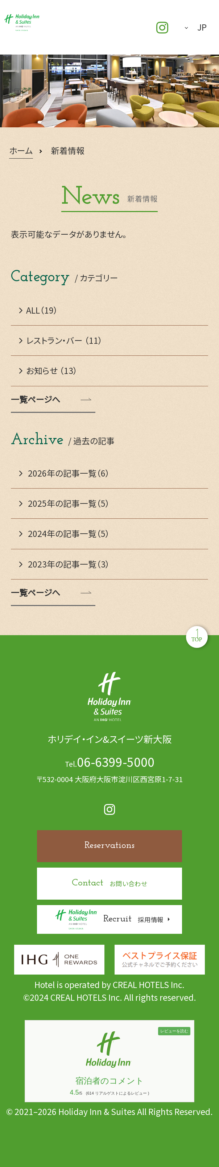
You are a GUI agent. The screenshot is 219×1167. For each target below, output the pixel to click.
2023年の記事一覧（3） (64, 564)
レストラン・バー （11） (61, 340)
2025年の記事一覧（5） (64, 503)
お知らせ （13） (48, 371)
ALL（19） (38, 310)
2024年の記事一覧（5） (64, 533)
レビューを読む (174, 1031)
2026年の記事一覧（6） (64, 473)
